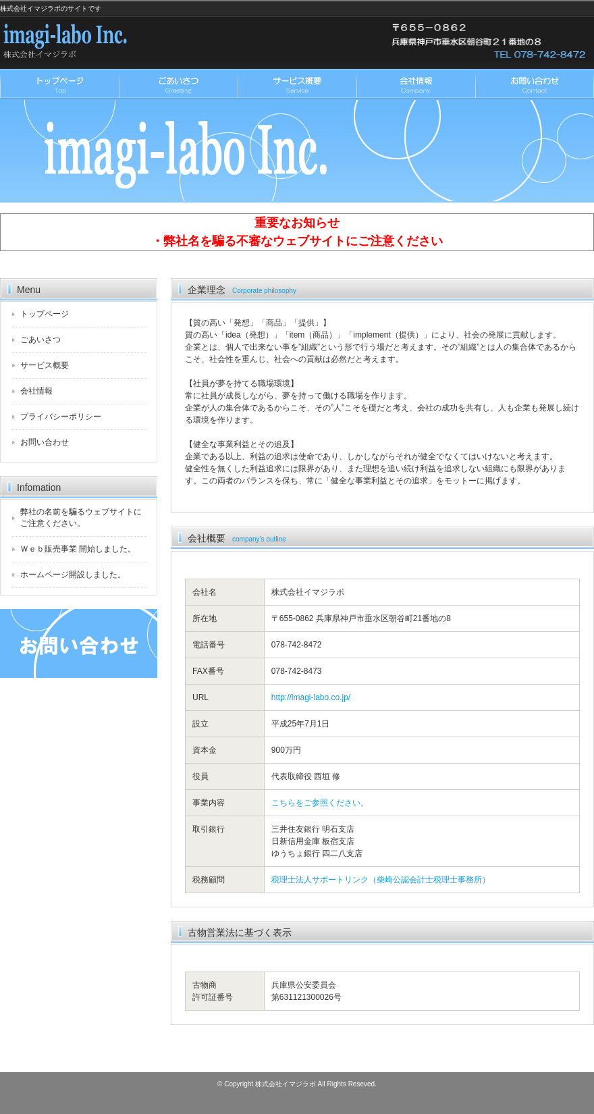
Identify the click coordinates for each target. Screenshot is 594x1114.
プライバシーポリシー (60, 416)
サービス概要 (297, 84)
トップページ (59, 84)
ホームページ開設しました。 (73, 574)
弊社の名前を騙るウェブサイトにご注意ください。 (81, 517)
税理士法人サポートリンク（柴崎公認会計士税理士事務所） (380, 879)
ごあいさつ (178, 84)
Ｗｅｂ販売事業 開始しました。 (78, 549)
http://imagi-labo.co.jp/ (310, 697)
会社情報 (415, 84)
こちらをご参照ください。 (320, 802)
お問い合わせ (534, 84)
